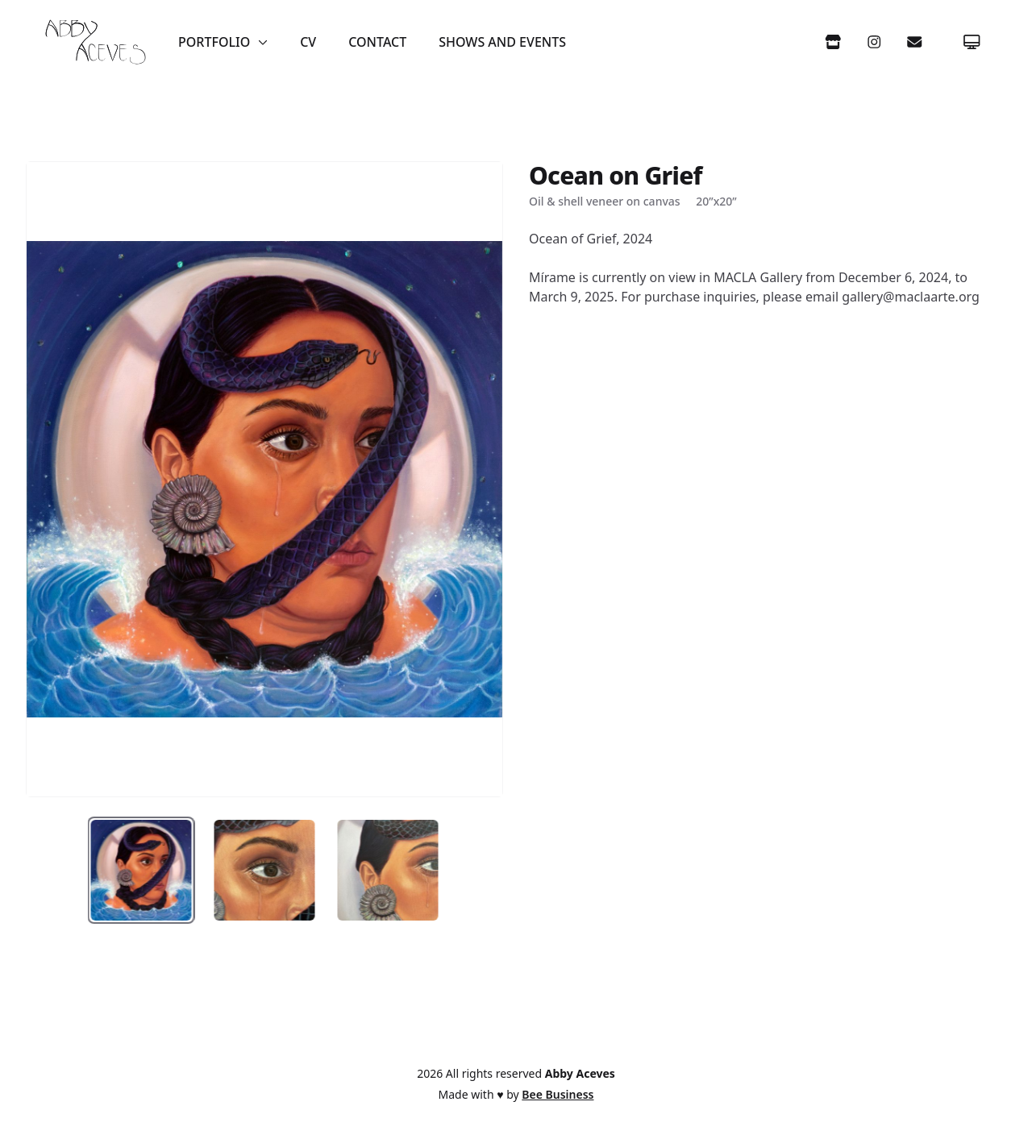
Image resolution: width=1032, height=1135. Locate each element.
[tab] (141, 870)
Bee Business (557, 1094)
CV (308, 42)
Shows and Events (502, 42)
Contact (377, 42)
